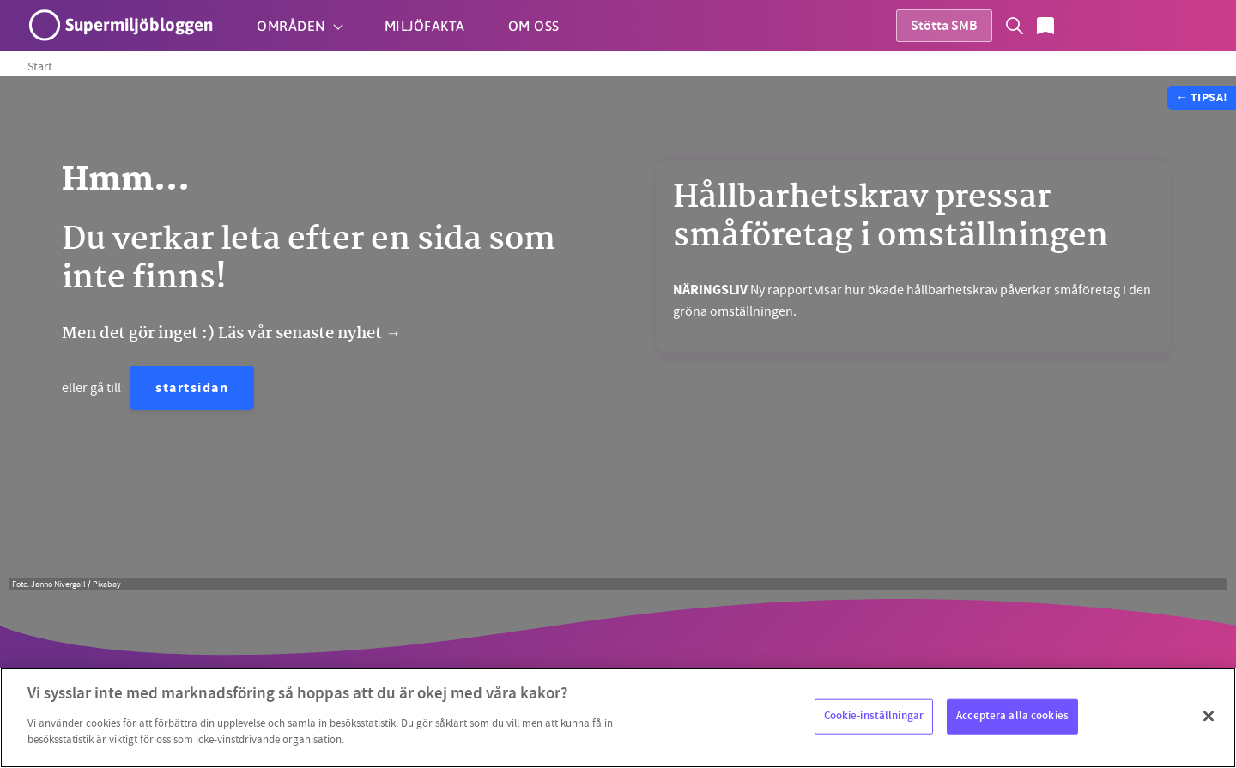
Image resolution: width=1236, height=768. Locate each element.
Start (39, 66)
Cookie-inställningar (874, 715)
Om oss (534, 25)
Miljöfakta (425, 25)
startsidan (191, 389)
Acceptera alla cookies (1012, 715)
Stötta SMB (944, 27)
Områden (291, 25)
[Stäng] (1208, 716)
